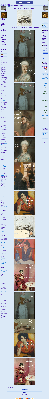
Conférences (2, 29)
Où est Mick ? (44, 52)
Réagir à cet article (24, 392)
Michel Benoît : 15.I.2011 (45, 78)
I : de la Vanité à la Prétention (3, 127)
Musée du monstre (44, 36)
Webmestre (44, 24)
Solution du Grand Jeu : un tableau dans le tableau (45, 43)
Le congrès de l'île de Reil (45, 29)
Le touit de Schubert (3, 34)
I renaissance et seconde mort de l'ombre (4, 143)
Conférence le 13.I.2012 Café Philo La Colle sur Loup (3, 263)
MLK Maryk (43, 134)
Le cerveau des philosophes (2, 47)
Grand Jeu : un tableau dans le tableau (45, 42)
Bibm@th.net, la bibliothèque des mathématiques (45, 133)
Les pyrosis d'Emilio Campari (3, 35)
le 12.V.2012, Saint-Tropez (4, 290)
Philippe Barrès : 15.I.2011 (45, 77)
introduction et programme (45, 74)
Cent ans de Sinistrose (3, 52)
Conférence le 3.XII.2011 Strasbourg (3, 258)
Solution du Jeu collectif (45, 40)
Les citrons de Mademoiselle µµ (44, 38)
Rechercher (45, 22)
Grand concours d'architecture (44, 32)
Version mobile (44, 26)
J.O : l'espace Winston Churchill (45, 30)
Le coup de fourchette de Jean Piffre (4, 38)
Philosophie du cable (45, 57)
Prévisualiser (22, 389)
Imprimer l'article (26, 389)
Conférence (2, 289)
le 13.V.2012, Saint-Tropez (4, 292)
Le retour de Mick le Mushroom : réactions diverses (45, 51)
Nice (3, 165)
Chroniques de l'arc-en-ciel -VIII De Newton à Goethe (3, 27)
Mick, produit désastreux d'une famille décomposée (45, 53)
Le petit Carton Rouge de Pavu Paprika (4, 37)
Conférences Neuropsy (3, 30)
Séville (5, 144)
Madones (43, 35)
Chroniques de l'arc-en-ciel (3, 21)
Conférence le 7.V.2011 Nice (45, 96)
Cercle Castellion (2, 261)
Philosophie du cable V (45, 59)
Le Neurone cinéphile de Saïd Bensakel (3, 41)
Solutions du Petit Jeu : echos (45, 45)
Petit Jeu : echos (44, 44)
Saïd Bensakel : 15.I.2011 (45, 83)
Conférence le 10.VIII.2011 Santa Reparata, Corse (4, 222)
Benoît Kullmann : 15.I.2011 (45, 85)
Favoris (44, 25)
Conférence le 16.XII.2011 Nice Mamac (4, 260)
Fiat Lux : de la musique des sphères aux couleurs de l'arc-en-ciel (3, 100)
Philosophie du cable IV (45, 58)
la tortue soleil (43, 137)
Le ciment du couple (44, 64)
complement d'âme (44, 136)
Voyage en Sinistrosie (44, 62)
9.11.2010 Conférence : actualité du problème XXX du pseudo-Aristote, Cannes (3, 157)
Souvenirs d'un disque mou (3, 51)
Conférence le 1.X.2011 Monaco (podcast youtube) (4, 231)
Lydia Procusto (2, 43)
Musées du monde (44, 34)
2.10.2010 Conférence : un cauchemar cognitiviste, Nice (3, 155)
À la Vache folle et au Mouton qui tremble (44, 48)
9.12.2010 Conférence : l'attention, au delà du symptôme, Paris (4, 161)
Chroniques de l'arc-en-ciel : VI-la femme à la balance (3, 25)
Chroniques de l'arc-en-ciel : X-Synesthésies (3, 28)
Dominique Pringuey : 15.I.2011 (45, 80)
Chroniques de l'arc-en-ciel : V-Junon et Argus (3, 23)
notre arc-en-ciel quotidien (44, 33)
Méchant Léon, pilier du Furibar (3, 42)
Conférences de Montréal (4, 31)
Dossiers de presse (44, 63)
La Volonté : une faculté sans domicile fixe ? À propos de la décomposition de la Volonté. (45, 116)
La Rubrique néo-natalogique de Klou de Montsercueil (3, 49)
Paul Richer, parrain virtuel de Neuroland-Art (3, 19)
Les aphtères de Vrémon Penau (3, 44)
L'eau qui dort (44, 56)
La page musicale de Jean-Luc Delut (3, 39)
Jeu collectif (43, 39)
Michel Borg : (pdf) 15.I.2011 (45, 82)
